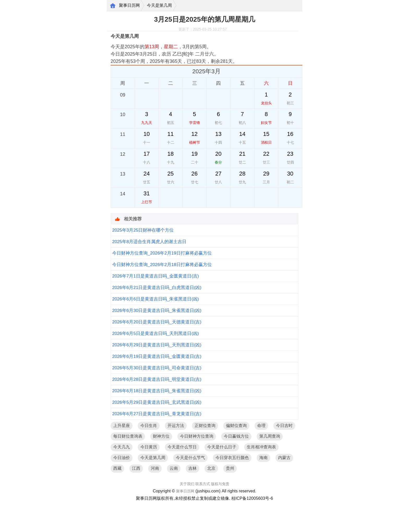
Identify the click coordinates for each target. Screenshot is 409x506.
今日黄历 (148, 447)
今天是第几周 (159, 5)
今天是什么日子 (221, 447)
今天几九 (121, 447)
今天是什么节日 (182, 447)
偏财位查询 (236, 425)
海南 (263, 457)
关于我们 (187, 484)
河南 (155, 468)
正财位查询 (205, 425)
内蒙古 (284, 457)
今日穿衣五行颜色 (232, 457)
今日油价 (121, 457)
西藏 (117, 468)
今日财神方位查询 (196, 436)
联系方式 (202, 484)
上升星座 (121, 425)
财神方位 (161, 436)
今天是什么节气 (190, 457)
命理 (261, 425)
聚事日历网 (129, 5)
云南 (174, 468)
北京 (211, 468)
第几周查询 (269, 436)
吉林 (192, 468)
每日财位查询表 (127, 436)
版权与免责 (220, 484)
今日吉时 (284, 425)
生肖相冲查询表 (261, 447)
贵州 (230, 468)
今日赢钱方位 (236, 436)
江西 (136, 468)
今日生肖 (148, 425)
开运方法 (175, 425)
